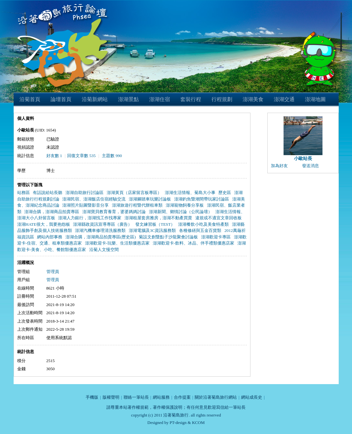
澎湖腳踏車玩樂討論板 (150, 199)
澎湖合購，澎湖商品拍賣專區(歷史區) (101, 236)
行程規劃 (222, 99)
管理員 (52, 271)
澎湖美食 (253, 99)
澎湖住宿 (159, 99)
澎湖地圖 (315, 99)
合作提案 (182, 397)
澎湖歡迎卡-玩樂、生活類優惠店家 (117, 243)
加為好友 (279, 165)
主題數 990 (112, 155)
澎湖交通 (284, 99)
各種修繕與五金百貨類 (200, 230)
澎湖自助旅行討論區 (84, 192)
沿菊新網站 (95, 99)
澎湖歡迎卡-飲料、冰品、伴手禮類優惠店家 (193, 243)
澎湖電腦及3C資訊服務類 (152, 230)
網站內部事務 (49, 236)
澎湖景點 (128, 99)
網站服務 (161, 397)
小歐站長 (303, 158)
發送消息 (310, 165)
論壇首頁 (61, 99)
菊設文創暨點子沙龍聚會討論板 (168, 236)
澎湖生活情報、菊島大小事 (190, 192)
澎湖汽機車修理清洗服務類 (100, 230)
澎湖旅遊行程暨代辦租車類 (137, 205)
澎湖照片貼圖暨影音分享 (85, 205)
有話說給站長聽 (47, 192)
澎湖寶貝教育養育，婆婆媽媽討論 (114, 211)
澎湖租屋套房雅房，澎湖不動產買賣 (158, 217)
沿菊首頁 (29, 99)
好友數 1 (54, 155)
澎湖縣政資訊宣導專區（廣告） (102, 224)
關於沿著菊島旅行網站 (216, 397)
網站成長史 (251, 397)
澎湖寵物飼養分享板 (185, 205)
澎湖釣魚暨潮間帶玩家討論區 (201, 199)
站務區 (23, 192)
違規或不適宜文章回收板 (218, 217)
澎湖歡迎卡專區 (216, 236)
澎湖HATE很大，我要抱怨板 (43, 224)
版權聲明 (111, 397)
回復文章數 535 (81, 155)
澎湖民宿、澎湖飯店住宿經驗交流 (94, 199)
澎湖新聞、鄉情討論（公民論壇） (180, 211)
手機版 (92, 397)
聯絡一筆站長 (136, 397)
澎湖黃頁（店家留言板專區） (134, 192)
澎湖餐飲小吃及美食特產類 (203, 224)
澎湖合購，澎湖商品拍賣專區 (51, 211)
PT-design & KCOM (187, 422)
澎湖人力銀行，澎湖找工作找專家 (89, 217)
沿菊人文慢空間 (104, 249)
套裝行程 (190, 99)
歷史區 (224, 192)
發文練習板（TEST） (155, 224)
